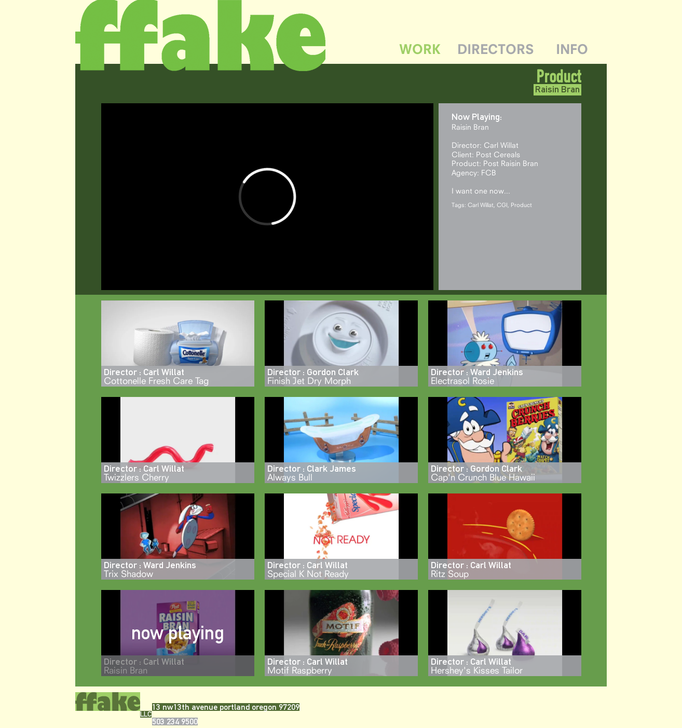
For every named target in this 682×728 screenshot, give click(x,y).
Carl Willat (481, 204)
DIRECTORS (495, 49)
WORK (420, 49)
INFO (572, 49)
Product (558, 76)
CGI (502, 204)
